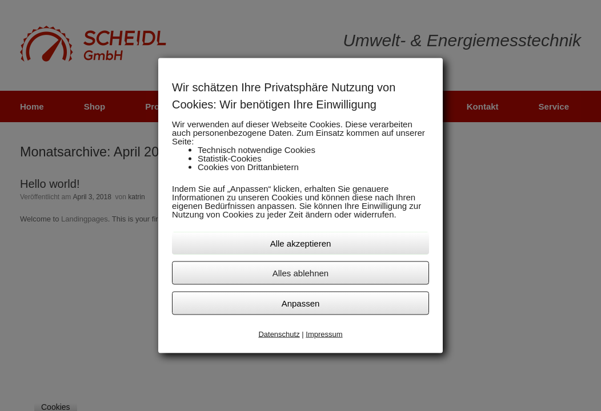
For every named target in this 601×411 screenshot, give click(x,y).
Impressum (324, 333)
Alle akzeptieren (300, 243)
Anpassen (301, 303)
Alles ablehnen (300, 272)
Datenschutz (278, 333)
